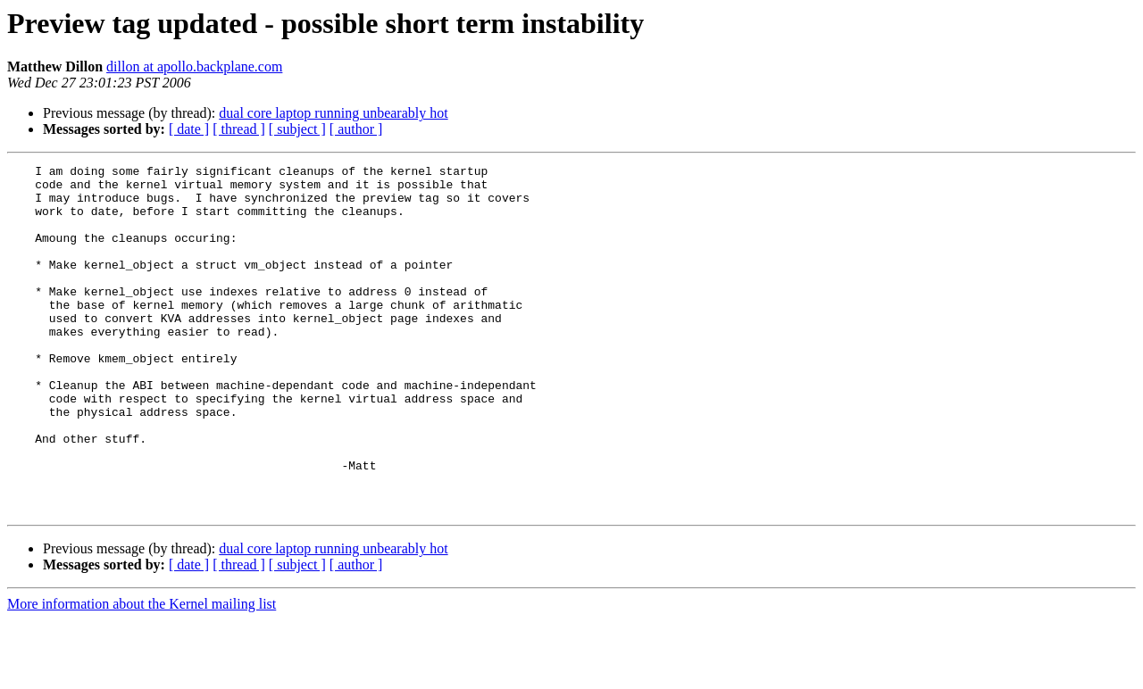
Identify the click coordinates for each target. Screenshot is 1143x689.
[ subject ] (297, 129)
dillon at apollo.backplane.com (194, 66)
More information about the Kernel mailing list (141, 673)
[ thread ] (239, 129)
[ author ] (356, 129)
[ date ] (189, 129)
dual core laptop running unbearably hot (333, 112)
